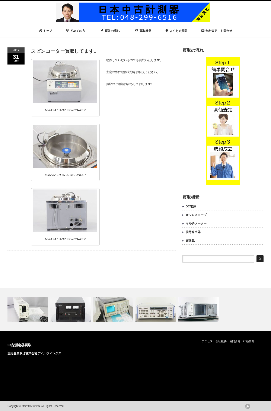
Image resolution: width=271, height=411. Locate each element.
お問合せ (234, 341)
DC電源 (191, 206)
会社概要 (221, 341)
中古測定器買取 (19, 345)
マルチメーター (196, 223)
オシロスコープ (196, 215)
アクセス (207, 341)
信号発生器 (193, 232)
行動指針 (248, 341)
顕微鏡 (190, 240)
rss (247, 406)
